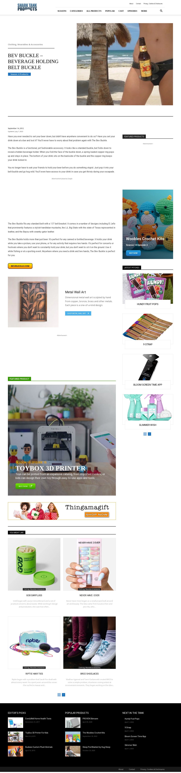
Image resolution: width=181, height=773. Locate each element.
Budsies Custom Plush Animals (39, 747)
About (131, 4)
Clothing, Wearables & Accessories (37, 44)
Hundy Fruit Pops (148, 304)
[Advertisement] (62, 199)
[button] (161, 11)
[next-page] (63, 695)
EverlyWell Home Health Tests (38, 719)
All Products (93, 11)
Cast (121, 11)
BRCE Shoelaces (89, 673)
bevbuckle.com (20, 266)
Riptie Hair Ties (34, 673)
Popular (110, 11)
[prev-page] (59, 695)
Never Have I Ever (89, 595)
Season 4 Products (19, 74)
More (144, 11)
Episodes (132, 11)
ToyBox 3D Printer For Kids (36, 733)
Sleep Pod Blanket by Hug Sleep (96, 747)
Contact (138, 4)
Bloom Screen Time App (147, 384)
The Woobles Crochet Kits (94, 733)
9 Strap (148, 344)
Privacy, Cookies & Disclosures (153, 4)
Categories (76, 11)
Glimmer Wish (147, 424)
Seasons (62, 11)
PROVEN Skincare (90, 719)
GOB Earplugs (34, 595)
